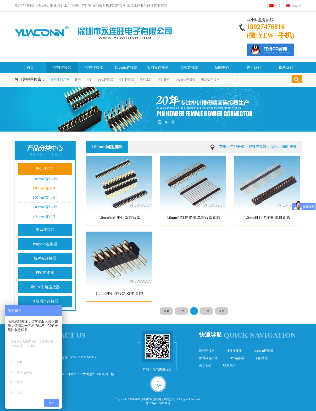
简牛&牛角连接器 (45, 287)
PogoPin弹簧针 (185, 79)
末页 (222, 311)
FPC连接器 (190, 67)
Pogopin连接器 (126, 67)
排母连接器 (94, 67)
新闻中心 (222, 67)
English (296, 5)
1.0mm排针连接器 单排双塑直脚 (193, 218)
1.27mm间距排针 (45, 198)
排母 (78, 79)
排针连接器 (62, 67)
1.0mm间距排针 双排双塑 (119, 218)
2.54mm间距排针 (45, 216)
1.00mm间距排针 (45, 188)
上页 (181, 311)
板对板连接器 (158, 67)
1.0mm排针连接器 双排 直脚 (119, 293)
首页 (30, 67)
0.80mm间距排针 (45, 179)
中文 (277, 5)
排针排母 (164, 79)
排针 (90, 79)
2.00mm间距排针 (45, 207)
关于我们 (253, 67)
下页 (206, 311)
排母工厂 (146, 79)
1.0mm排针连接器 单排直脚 (267, 218)
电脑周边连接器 (45, 301)
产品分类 (237, 147)
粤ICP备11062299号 (158, 403)
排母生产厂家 (60, 79)
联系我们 (285, 67)
